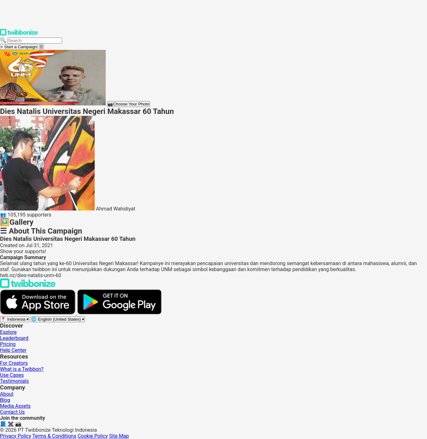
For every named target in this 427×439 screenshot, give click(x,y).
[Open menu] (41, 47)
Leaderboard (14, 338)
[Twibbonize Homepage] (19, 34)
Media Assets (15, 406)
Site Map (119, 436)
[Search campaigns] (35, 41)
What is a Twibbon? (22, 369)
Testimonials (14, 381)
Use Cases (12, 375)
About (7, 394)
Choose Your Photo (128, 104)
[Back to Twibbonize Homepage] (28, 286)
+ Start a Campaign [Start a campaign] (19, 46)
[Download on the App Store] (38, 313)
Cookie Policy (93, 436)
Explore (8, 332)
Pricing (8, 344)
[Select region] (14, 319)
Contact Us (12, 412)
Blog (5, 400)
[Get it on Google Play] (119, 313)
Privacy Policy (15, 436)
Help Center (13, 350)
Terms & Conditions (54, 436)
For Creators (14, 363)
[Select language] (58, 319)
